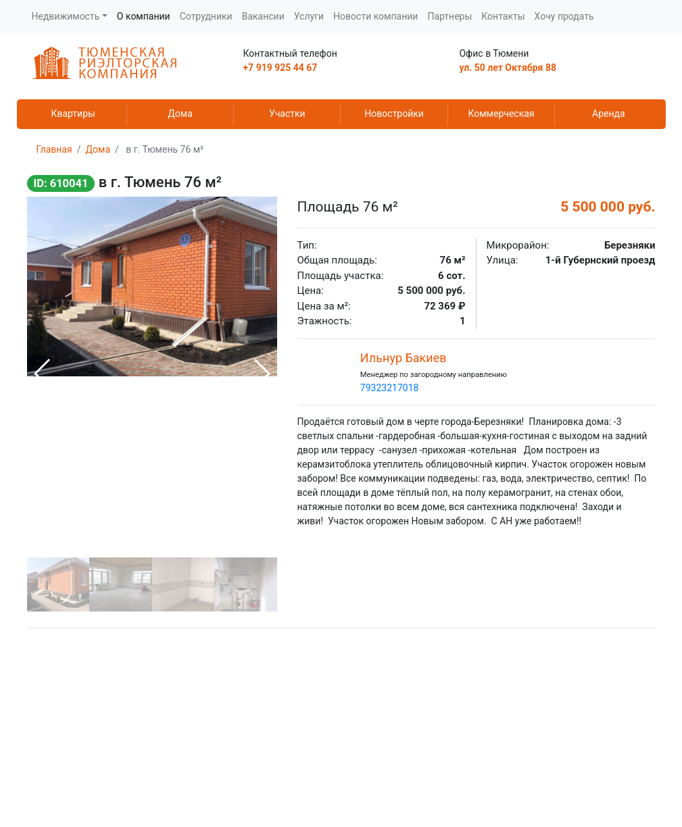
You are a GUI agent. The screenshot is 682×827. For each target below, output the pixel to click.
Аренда (608, 113)
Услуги (309, 16)
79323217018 (389, 387)
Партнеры (449, 16)
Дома (180, 113)
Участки (287, 113)
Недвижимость (66, 16)
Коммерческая (501, 113)
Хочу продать (564, 16)
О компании (143, 16)
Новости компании (375, 16)
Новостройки (394, 113)
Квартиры (73, 113)
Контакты (503, 16)
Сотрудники (206, 16)
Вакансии (263, 16)
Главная (54, 149)
